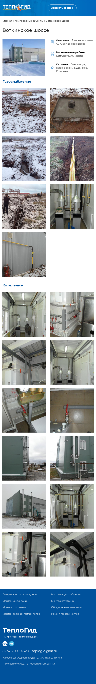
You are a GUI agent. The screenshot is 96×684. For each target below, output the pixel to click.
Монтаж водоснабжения (66, 594)
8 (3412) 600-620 (34, 7)
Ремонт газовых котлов (65, 613)
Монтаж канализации (15, 601)
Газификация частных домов (19, 594)
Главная (7, 20)
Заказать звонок (62, 7)
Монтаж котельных (62, 601)
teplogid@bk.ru (44, 651)
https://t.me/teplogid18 (11, 643)
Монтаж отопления (14, 607)
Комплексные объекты (28, 20)
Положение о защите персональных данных (28, 663)
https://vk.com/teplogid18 (5, 643)
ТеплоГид (19, 630)
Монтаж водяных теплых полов (21, 613)
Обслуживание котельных (66, 607)
